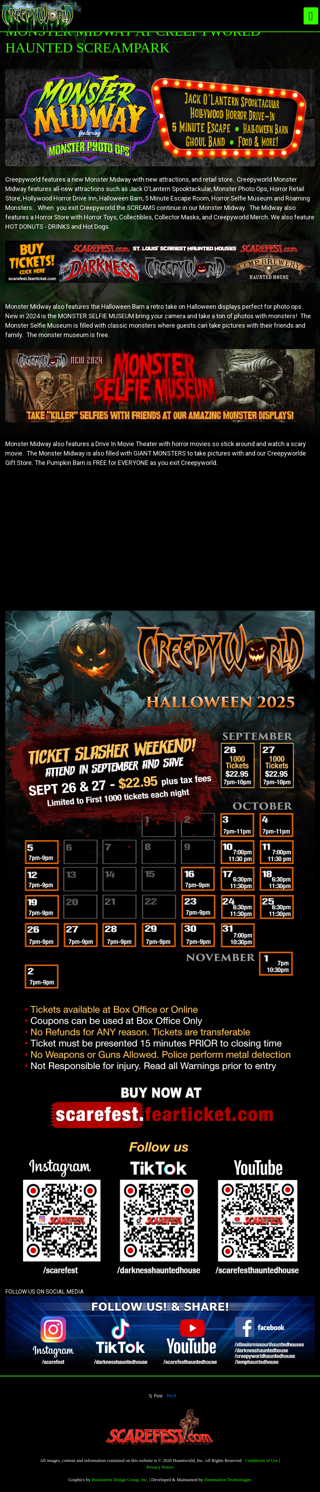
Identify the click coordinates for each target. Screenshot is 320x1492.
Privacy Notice (160, 1467)
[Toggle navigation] (311, 15)
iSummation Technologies (228, 1479)
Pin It (171, 1395)
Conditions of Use (261, 1460)
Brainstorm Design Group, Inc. (120, 1479)
